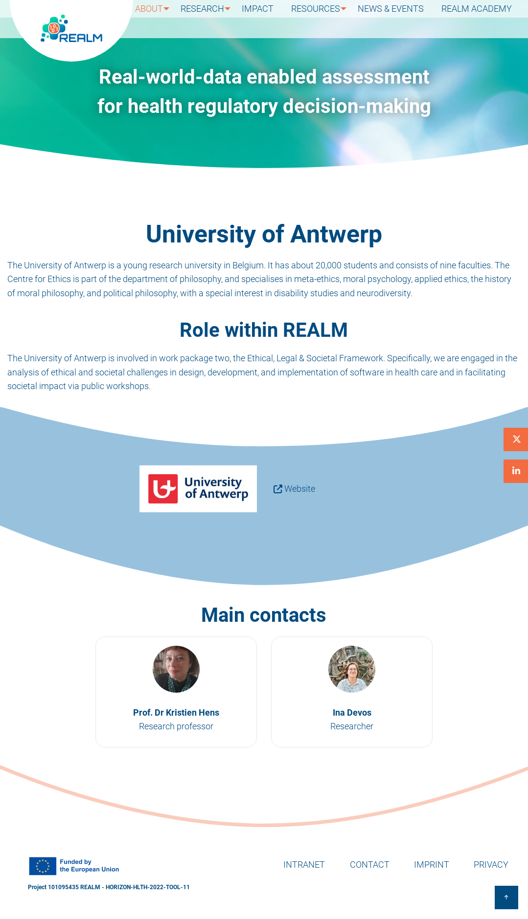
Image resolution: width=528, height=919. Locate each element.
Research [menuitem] (214, 19)
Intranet (304, 864)
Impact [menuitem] (271, 19)
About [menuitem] (159, 19)
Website (299, 488)
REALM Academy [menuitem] (479, 19)
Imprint (431, 864)
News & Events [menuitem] (400, 19)
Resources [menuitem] (322, 19)
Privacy (491, 864)
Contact (370, 864)
